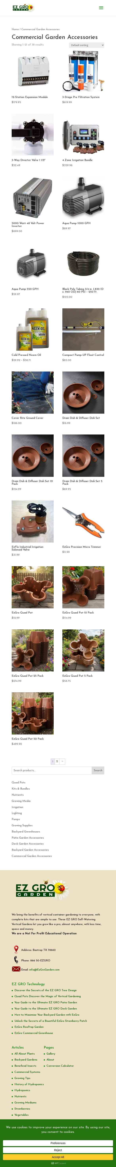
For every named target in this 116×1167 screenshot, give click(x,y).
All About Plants (24, 1053)
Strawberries (22, 1108)
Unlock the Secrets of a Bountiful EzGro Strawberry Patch (50, 1021)
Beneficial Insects (25, 1065)
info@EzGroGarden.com (44, 969)
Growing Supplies (22, 825)
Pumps (16, 819)
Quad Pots (18, 782)
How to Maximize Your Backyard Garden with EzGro (46, 1014)
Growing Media (21, 801)
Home (15, 29)
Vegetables (21, 1115)
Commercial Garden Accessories (32, 856)
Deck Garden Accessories (28, 843)
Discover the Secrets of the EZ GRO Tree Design (45, 990)
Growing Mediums (25, 1102)
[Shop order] (86, 45)
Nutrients (18, 794)
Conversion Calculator (60, 1065)
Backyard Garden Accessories (30, 850)
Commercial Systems (27, 1072)
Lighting (17, 813)
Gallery (51, 1053)
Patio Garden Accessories (28, 837)
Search (98, 770)
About (50, 1059)
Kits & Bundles (21, 788)
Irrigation (17, 807)
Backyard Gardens (25, 1059)
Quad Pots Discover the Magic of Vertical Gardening (47, 996)
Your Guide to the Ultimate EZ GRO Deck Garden (45, 1008)
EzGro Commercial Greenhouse (33, 1033)
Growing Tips (22, 1078)
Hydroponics (22, 1090)
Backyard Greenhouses (26, 831)
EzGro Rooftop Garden (29, 1027)
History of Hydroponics (29, 1084)
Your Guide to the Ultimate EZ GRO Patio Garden (45, 1002)
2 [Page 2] (57, 761)
